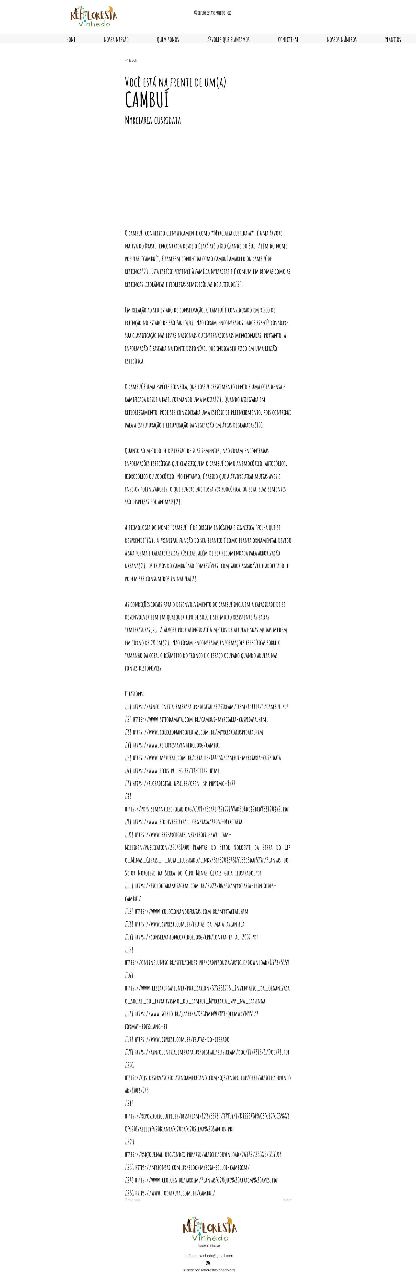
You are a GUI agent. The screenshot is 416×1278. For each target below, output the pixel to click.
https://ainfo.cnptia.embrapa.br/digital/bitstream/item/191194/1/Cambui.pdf (210, 706)
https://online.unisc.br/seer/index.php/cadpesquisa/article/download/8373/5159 (207, 962)
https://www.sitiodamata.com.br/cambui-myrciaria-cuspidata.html (200, 719)
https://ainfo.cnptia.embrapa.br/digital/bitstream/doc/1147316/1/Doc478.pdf (212, 1052)
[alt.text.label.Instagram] (207, 1263)
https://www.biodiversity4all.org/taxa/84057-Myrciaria (187, 821)
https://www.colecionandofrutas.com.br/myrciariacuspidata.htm (198, 732)
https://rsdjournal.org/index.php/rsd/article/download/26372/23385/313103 (203, 1154)
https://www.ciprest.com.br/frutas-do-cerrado (182, 1039)
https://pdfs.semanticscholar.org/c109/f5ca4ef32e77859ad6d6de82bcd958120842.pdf (207, 809)
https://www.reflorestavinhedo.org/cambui (176, 745)
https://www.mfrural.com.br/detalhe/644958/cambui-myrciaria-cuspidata (207, 757)
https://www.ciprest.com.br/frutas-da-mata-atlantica (189, 924)
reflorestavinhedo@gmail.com (209, 1255)
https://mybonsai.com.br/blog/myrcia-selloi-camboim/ (192, 1167)
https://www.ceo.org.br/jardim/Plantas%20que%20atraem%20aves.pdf (206, 1180)
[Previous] (141, 1200)
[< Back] (141, 60)
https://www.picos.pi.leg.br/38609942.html (176, 770)
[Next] (279, 1200)
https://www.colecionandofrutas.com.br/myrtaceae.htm (191, 911)
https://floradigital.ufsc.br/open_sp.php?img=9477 (184, 783)
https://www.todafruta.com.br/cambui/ (175, 1193)
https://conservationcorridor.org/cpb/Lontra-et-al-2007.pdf (196, 937)
